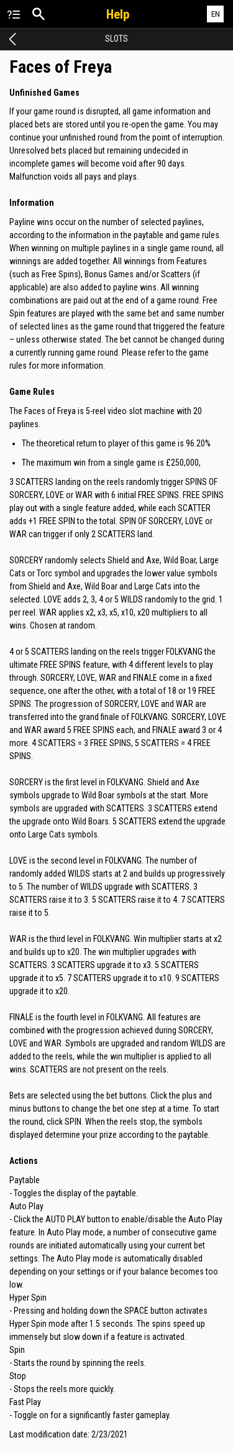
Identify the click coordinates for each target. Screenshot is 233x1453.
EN (215, 14)
